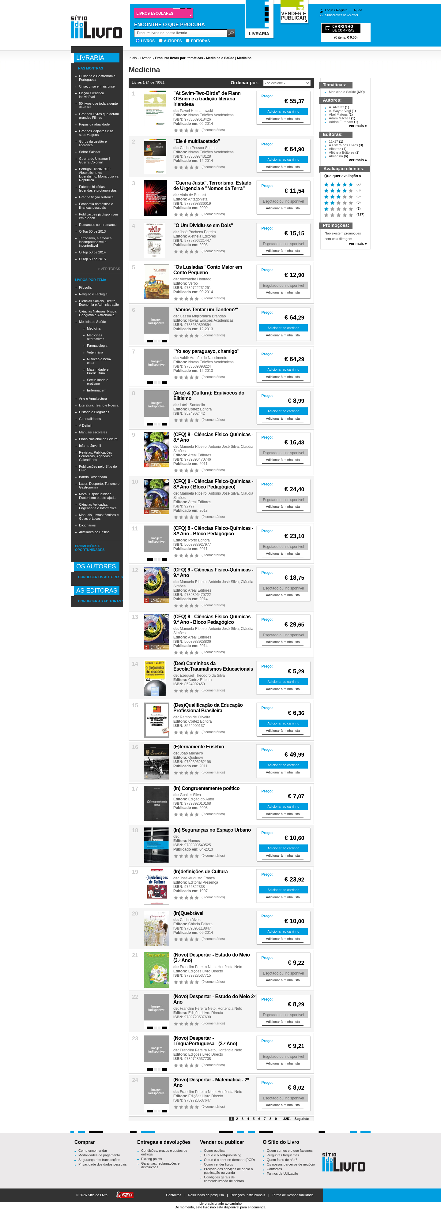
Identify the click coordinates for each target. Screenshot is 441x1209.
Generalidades (90, 419)
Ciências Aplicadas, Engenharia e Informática (98, 506)
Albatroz (335, 149)
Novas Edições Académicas (211, 115)
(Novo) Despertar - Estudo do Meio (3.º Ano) (211, 957)
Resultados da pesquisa (206, 1195)
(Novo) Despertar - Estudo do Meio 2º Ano (214, 999)
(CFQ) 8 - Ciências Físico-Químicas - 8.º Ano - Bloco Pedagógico (213, 531)
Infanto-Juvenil (90, 445)
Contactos (274, 1169)
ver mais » (358, 126)
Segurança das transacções (99, 1160)
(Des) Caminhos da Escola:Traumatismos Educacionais (213, 666)
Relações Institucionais (248, 1195)
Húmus (194, 841)
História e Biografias (94, 412)
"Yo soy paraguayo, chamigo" (206, 351)
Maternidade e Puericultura (97, 371)
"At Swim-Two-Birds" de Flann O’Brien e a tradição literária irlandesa (207, 99)
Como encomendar (92, 1150)
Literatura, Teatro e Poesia (99, 405)
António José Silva (224, 446)
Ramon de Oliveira (195, 717)
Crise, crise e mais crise (97, 86)
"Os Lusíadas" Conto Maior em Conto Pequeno (207, 269)
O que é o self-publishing (222, 1155)
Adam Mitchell (339, 118)
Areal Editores (199, 455)
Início (133, 58)
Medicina (93, 328)
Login (329, 10)
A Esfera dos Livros (343, 145)
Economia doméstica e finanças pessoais (96, 205)
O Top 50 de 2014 (92, 252)
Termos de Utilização (282, 1173)
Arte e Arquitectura (93, 398)
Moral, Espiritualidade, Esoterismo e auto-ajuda (97, 496)
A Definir (85, 425)
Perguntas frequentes (283, 1155)
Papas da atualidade (94, 124)
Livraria (145, 58)
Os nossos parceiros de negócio (291, 1164)
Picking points (151, 1159)
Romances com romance (97, 224)
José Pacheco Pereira (198, 232)
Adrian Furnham (341, 122)
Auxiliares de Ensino (94, 532)
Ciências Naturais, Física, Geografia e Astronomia (98, 313)
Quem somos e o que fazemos (290, 1150)
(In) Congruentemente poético (206, 788)
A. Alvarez (336, 107)
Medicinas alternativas (95, 337)
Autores (173, 41)
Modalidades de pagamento (99, 1155)
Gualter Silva (190, 795)
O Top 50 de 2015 (92, 259)
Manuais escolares (93, 432)
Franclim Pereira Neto (198, 967)
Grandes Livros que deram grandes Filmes (99, 115)
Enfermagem (96, 390)
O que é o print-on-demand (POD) (229, 1160)
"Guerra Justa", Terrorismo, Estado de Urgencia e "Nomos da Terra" (212, 185)
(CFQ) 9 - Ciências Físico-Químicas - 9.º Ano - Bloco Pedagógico (213, 619)
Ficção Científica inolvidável (91, 95)
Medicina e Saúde (92, 322)
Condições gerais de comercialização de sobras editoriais (224, 1180)
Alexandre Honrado (195, 279)
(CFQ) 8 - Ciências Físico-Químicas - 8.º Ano (213, 437)
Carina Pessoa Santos (198, 148)
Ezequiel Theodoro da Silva (202, 675)
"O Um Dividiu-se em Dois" (203, 225)
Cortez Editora (200, 409)
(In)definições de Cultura (200, 871)
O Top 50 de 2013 (92, 231)
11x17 (333, 141)
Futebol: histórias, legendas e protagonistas (98, 188)
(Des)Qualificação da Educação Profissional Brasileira (208, 707)
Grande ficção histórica (96, 197)
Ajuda (357, 10)
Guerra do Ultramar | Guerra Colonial (94, 160)
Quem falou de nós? (282, 1160)
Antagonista (197, 199)
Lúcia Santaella (192, 405)
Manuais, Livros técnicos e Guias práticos (99, 516)
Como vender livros (218, 1164)
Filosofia (85, 287)
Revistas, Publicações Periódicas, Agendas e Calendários (95, 456)
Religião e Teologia (93, 294)
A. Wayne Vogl (340, 111)
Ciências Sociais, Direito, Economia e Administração (99, 302)
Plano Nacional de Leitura (98, 439)
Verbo (193, 283)
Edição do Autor (201, 799)
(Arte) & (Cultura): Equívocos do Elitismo (208, 395)
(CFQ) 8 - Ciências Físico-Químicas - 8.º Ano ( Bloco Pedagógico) (213, 484)
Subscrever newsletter (341, 15)
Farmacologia (97, 345)
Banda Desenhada (93, 477)
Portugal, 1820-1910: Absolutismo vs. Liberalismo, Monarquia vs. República (99, 174)
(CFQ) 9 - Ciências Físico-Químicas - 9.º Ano (213, 572)
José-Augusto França (197, 878)
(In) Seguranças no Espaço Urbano (212, 830)
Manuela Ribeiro (193, 446)
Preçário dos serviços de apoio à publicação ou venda (228, 1170)
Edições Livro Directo (205, 971)
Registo (341, 10)
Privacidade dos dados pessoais (102, 1164)
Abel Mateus (338, 114)
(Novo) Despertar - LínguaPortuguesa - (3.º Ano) (205, 1040)
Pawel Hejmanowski (196, 111)
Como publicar (215, 1150)
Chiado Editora (200, 924)
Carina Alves (190, 920)
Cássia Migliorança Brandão (203, 316)
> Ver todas (109, 269)
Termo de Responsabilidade (293, 1195)
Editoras (200, 41)
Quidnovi (195, 757)
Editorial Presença (203, 882)
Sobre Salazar (89, 152)
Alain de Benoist (193, 195)
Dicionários (87, 525)
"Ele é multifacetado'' (196, 141)
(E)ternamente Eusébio (198, 746)
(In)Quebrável (188, 913)
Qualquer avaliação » (342, 176)
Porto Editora (199, 540)
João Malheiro (191, 753)
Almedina (336, 156)
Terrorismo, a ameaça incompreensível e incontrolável (95, 241)
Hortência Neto (230, 967)
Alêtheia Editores (202, 236)
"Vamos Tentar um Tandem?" (205, 309)
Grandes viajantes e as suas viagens (96, 133)
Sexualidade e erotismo (97, 381)
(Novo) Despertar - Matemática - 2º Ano (211, 1082)
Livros (148, 41)
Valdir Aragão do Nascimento (203, 358)
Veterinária (95, 352)
